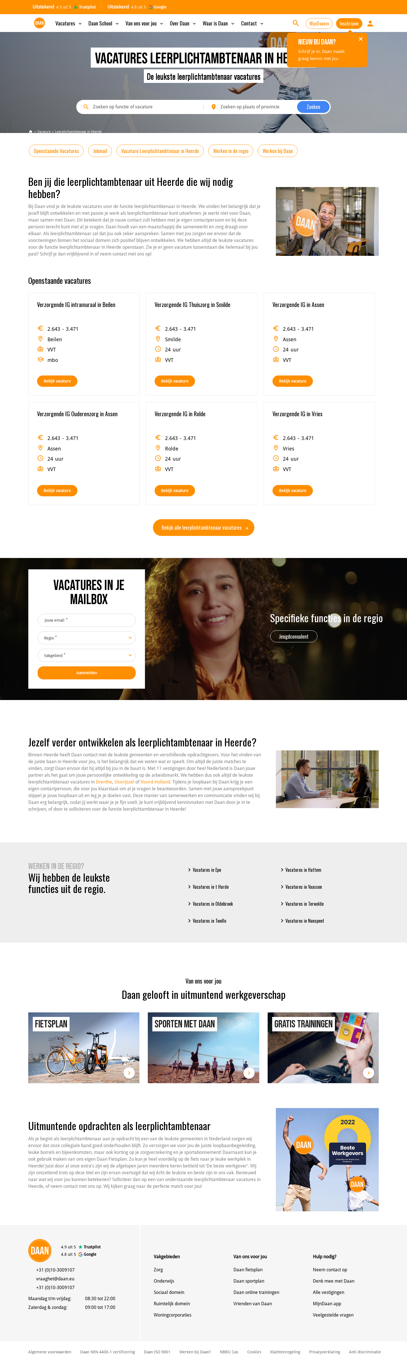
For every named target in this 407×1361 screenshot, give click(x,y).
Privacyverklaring (324, 1352)
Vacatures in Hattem (300, 869)
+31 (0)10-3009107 (55, 1270)
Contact (253, 23)
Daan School (104, 23)
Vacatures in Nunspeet (301, 920)
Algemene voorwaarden (49, 1352)
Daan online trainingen (256, 1292)
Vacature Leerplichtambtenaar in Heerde (160, 150)
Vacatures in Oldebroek (209, 903)
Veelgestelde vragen (333, 1315)
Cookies (254, 1352)
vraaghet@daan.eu (55, 1278)
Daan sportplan (248, 1281)
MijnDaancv (319, 23)
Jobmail (100, 150)
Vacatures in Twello (206, 920)
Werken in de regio (230, 150)
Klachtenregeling (285, 1352)
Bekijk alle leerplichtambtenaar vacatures (205, 527)
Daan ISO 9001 (157, 1352)
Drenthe (104, 782)
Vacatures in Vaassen (300, 886)
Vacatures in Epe (203, 869)
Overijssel (124, 782)
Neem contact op (330, 1269)
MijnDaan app (327, 1303)
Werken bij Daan (278, 150)
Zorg (158, 1269)
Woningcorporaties (172, 1315)
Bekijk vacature (57, 381)
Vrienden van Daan (252, 1303)
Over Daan (183, 23)
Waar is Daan (219, 23)
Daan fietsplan (248, 1269)
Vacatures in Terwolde (301, 903)
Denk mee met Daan (333, 1281)
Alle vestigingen (328, 1292)
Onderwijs (164, 1281)
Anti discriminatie (365, 1352)
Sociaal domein (169, 1292)
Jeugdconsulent (294, 636)
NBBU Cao (229, 1352)
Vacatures (69, 23)
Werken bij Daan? (195, 1352)
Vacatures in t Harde (207, 886)
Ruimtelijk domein (172, 1303)
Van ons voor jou (144, 23)
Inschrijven (349, 23)
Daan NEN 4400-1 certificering (107, 1352)
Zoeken (313, 106)
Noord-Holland (155, 782)
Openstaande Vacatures (56, 150)
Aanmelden (86, 673)
